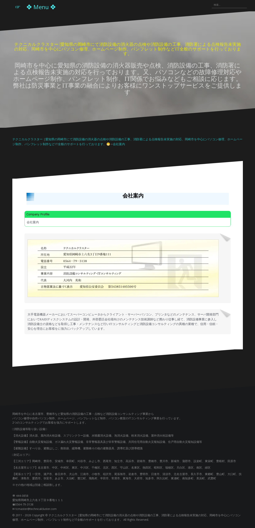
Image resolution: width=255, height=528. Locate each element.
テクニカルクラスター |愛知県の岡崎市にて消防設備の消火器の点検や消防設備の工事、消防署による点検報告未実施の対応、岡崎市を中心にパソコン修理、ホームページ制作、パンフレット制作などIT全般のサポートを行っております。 (127, 48)
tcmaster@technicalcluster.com (36, 509)
